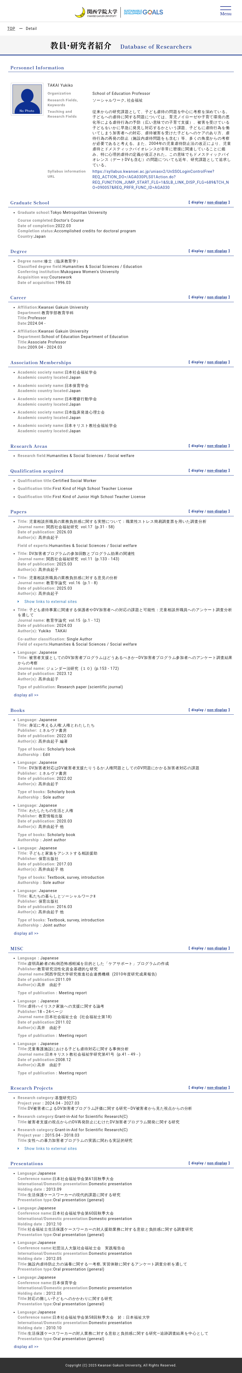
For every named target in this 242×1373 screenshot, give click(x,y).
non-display (217, 202)
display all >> (26, 695)
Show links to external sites (47, 601)
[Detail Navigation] (226, 11)
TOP (11, 28)
